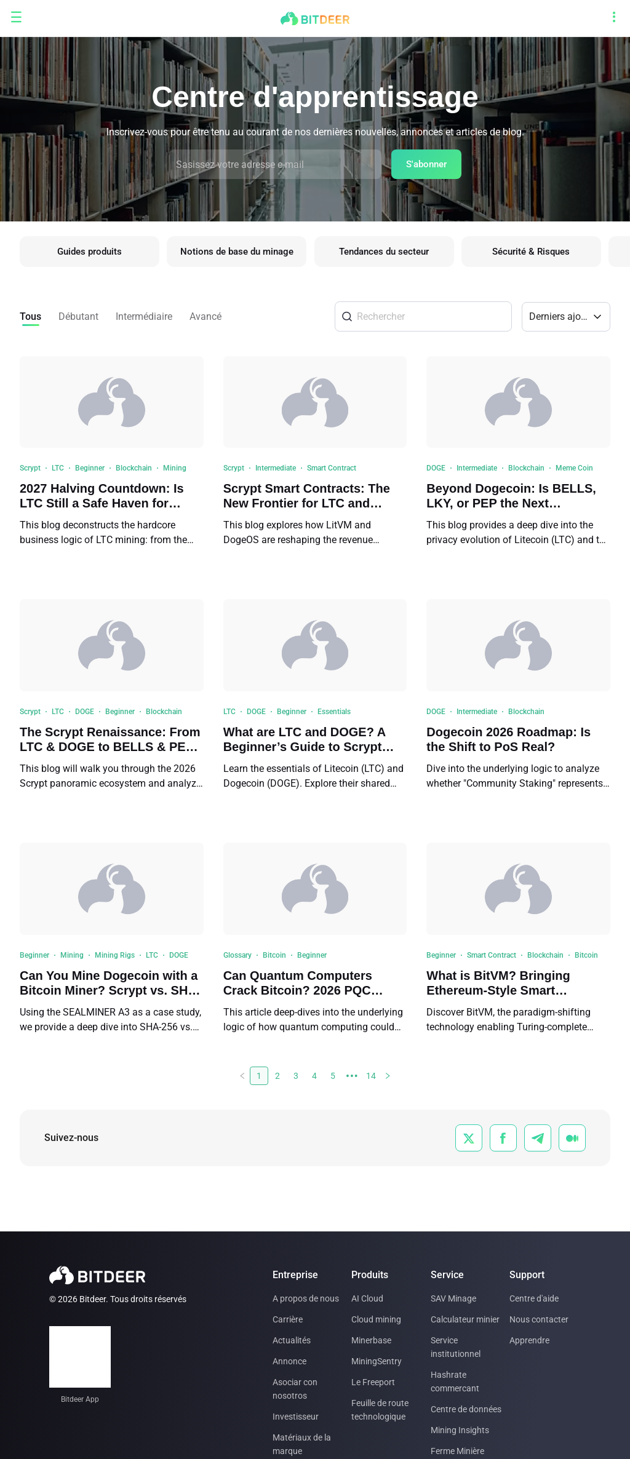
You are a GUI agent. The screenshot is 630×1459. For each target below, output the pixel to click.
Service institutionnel (455, 1347)
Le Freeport (373, 1382)
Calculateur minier (465, 1319)
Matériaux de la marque (302, 1444)
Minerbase (371, 1340)
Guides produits (89, 253)
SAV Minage (453, 1298)
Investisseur (296, 1416)
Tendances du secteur (389, 253)
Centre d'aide (534, 1298)
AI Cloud (367, 1298)
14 (371, 1079)
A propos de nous (306, 1298)
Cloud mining (376, 1319)
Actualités (292, 1340)
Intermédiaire (144, 319)
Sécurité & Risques (538, 253)
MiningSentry (376, 1361)
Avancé (205, 319)
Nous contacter (538, 1319)
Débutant (78, 319)
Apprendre (529, 1340)
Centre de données (466, 1409)
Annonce (289, 1361)
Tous (30, 319)
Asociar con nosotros (295, 1389)
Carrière (288, 1319)
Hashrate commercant (455, 1381)
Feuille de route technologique (380, 1409)
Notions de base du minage (239, 253)
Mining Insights (460, 1430)
